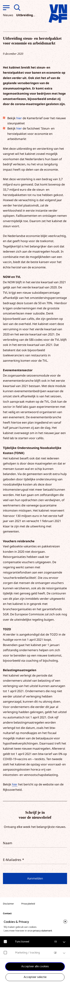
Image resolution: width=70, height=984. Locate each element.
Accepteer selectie (35, 977)
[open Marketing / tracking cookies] (64, 953)
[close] (65, 922)
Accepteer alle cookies (35, 966)
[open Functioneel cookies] (64, 942)
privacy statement (42, 931)
